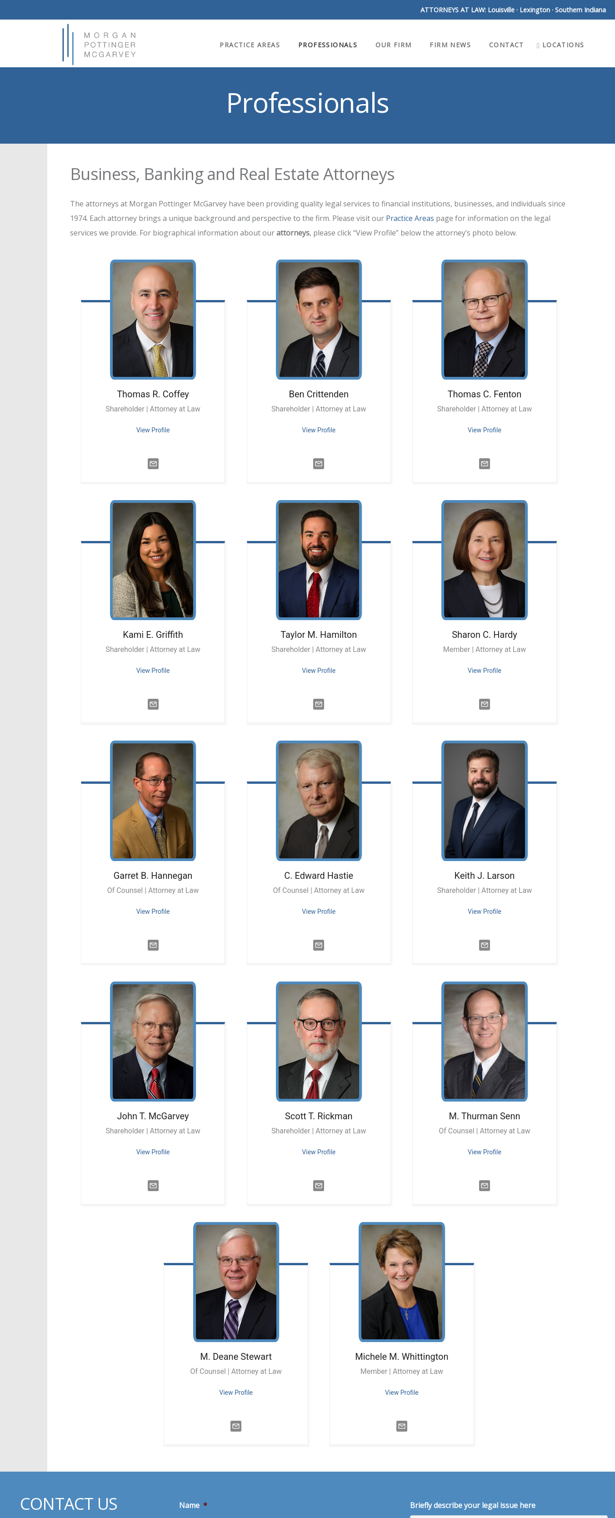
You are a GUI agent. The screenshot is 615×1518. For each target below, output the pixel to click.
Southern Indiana (580, 9)
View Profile (153, 430)
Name (193, 1505)
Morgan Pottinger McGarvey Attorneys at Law (99, 44)
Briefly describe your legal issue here (472, 1505)
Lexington (535, 9)
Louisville (501, 9)
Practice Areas (410, 218)
